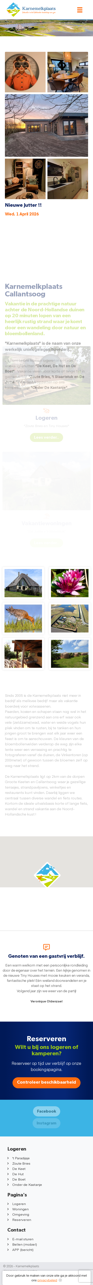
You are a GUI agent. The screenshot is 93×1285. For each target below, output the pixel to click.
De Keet (16, 1168)
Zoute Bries (18, 1163)
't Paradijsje (18, 1158)
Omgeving (18, 1214)
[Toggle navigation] (80, 10)
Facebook (46, 1111)
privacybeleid (47, 1280)
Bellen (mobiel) (22, 1244)
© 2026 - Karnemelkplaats (21, 1266)
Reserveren (19, 1219)
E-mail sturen (20, 1239)
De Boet (16, 1179)
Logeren (16, 1203)
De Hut (15, 1174)
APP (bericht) (20, 1249)
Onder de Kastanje (24, 1184)
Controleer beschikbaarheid (46, 1082)
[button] (47, 875)
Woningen (18, 1209)
